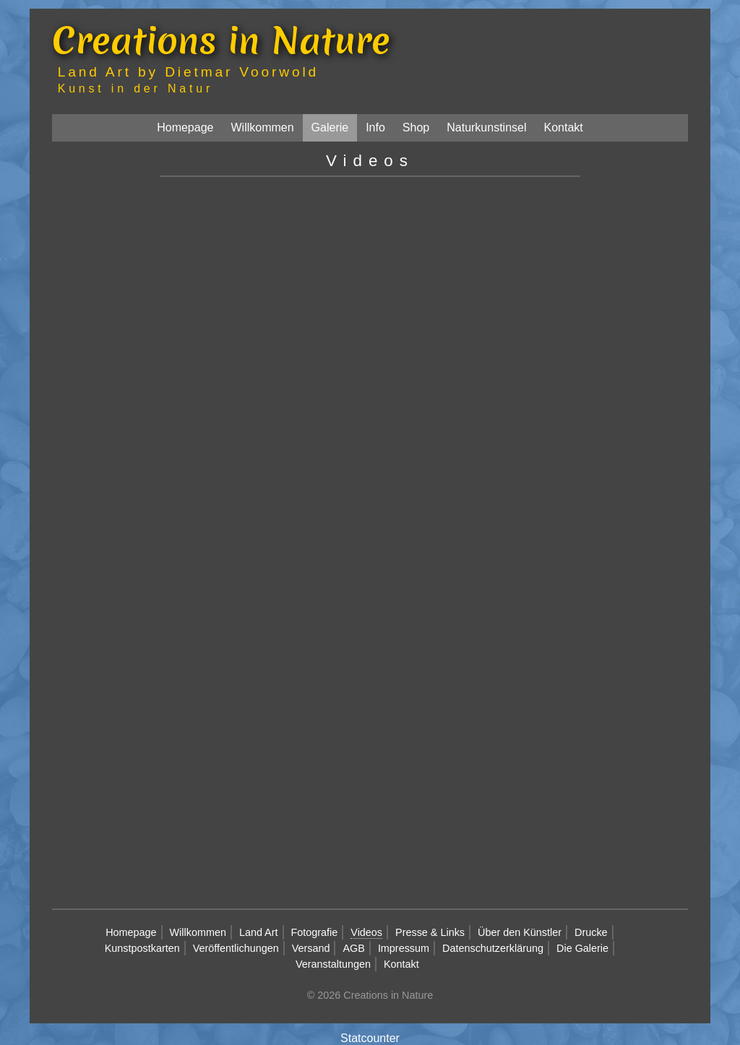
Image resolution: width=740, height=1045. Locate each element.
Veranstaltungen (333, 964)
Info (375, 127)
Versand (311, 948)
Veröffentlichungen (236, 948)
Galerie (330, 127)
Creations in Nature (221, 40)
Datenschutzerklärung (492, 948)
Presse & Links (430, 932)
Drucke (591, 932)
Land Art (258, 932)
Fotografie (314, 932)
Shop (416, 127)
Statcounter (370, 1038)
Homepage (185, 127)
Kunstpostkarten (142, 948)
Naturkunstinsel (486, 127)
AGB (353, 948)
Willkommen (262, 127)
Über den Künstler (520, 932)
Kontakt (563, 127)
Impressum (403, 948)
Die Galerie (582, 948)
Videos (366, 932)
